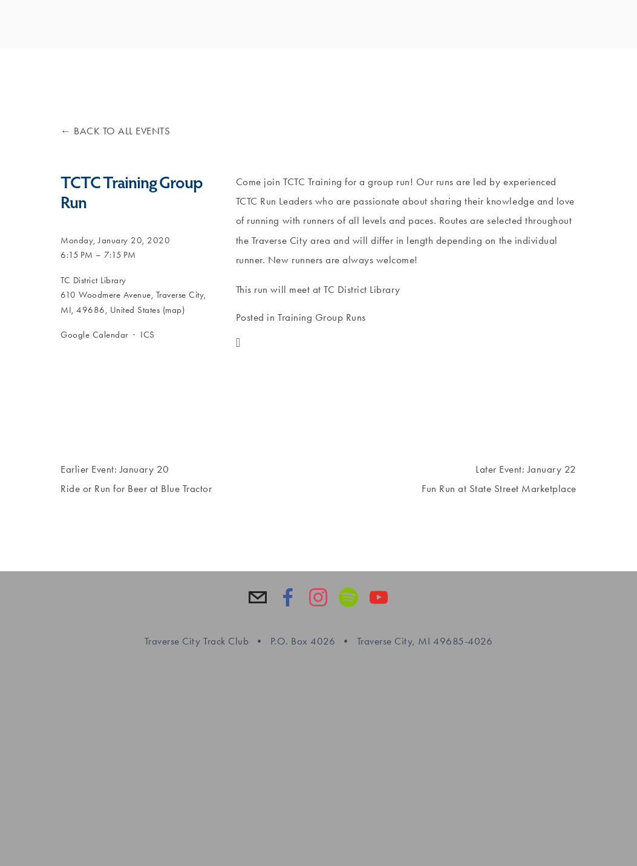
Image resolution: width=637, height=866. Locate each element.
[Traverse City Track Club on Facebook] (288, 597)
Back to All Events (122, 131)
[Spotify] (348, 597)
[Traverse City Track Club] (318, 597)
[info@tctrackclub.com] (257, 597)
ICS (147, 334)
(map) (174, 309)
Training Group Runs (322, 317)
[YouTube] (378, 597)
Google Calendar (94, 334)
